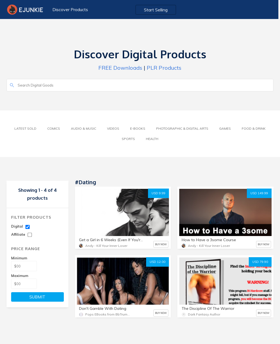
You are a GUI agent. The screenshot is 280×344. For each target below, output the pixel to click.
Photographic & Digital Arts (182, 128)
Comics (53, 128)
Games (225, 128)
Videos (113, 128)
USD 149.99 (259, 193)
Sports (128, 139)
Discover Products (70, 9)
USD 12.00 (157, 262)
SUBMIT (37, 297)
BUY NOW (161, 244)
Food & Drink (254, 128)
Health (152, 139)
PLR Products (164, 67)
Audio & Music (83, 128)
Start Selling (156, 9)
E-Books (137, 128)
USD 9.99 (158, 193)
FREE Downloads (120, 67)
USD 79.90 (260, 262)
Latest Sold (25, 128)
